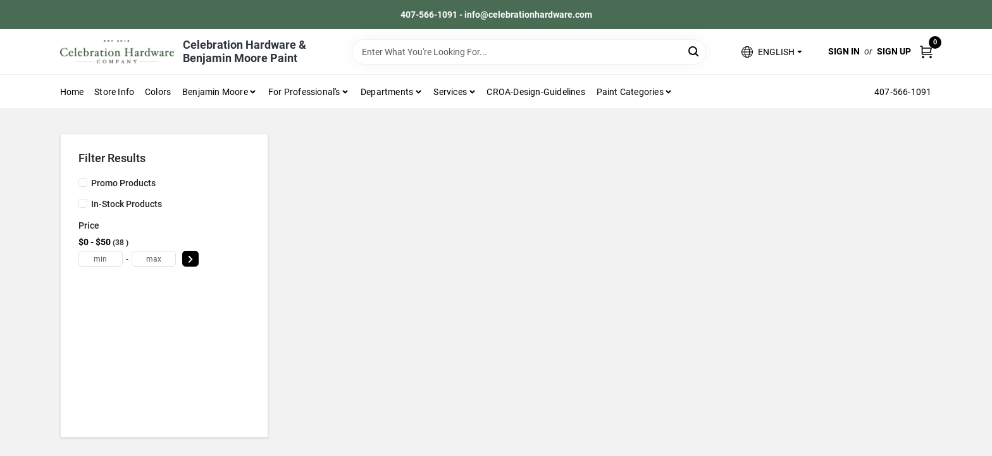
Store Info (114, 92)
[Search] (694, 51)
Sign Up (894, 51)
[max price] (154, 259)
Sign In (844, 51)
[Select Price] (190, 259)
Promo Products (123, 183)
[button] (771, 51)
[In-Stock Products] (82, 203)
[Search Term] (529, 52)
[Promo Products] (82, 182)
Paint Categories (630, 92)
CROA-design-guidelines (536, 92)
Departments (387, 92)
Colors (158, 92)
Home (72, 92)
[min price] (100, 259)
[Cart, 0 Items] (926, 51)
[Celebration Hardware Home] (117, 51)
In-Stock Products (126, 204)
